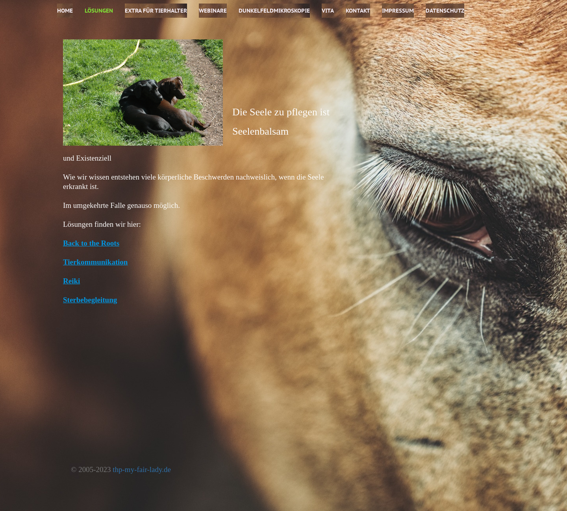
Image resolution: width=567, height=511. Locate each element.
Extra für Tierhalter (156, 10)
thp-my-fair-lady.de (142, 469)
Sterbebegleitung (90, 300)
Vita (328, 10)
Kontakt (358, 10)
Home (65, 10)
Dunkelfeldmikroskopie (274, 10)
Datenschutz (445, 10)
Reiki (71, 281)
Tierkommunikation (95, 262)
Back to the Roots (91, 243)
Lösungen (99, 10)
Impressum (398, 10)
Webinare (213, 10)
